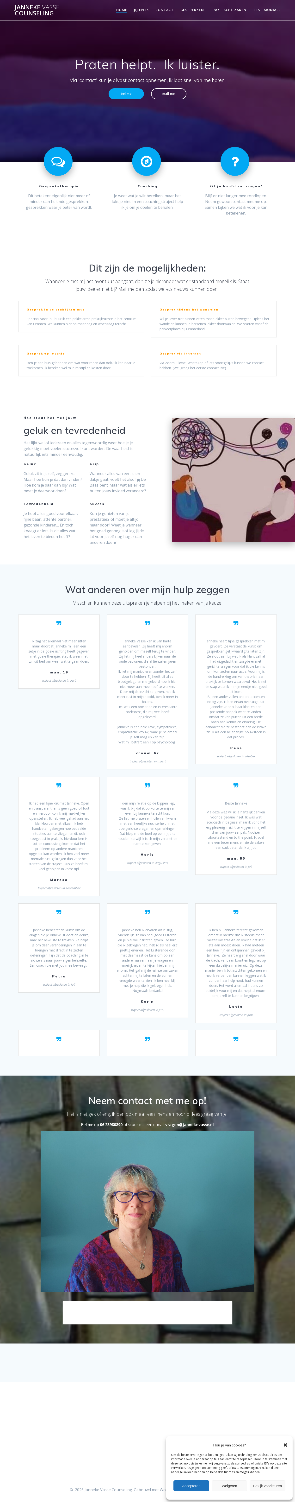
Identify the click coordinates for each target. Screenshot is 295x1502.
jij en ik (141, 9)
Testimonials (267, 9)
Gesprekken (192, 9)
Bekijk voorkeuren (267, 1486)
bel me (125, 94)
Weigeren (229, 1486)
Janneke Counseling (37, 10)
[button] (285, 1445)
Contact (164, 9)
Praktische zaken (228, 9)
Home (121, 9)
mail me (170, 94)
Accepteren (191, 1486)
